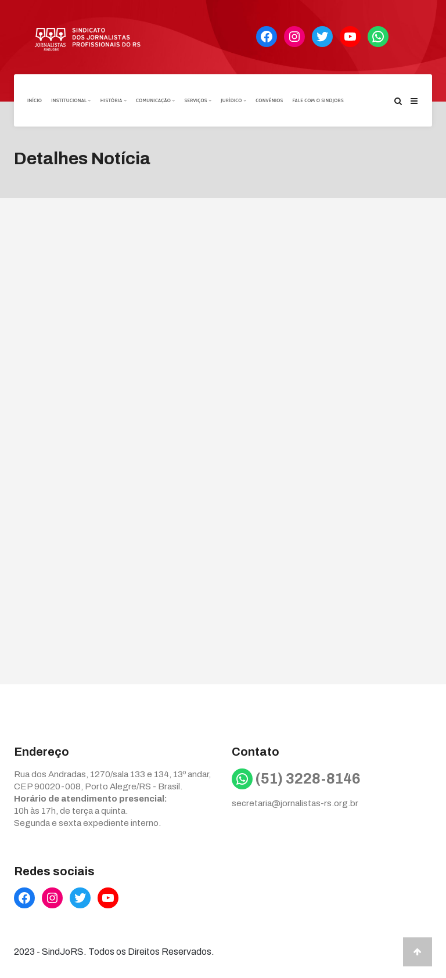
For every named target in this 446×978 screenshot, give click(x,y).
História (113, 100)
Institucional (71, 100)
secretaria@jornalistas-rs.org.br (295, 803)
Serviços (197, 100)
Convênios (269, 100)
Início (34, 100)
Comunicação (155, 100)
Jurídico (233, 100)
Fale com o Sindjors (318, 100)
